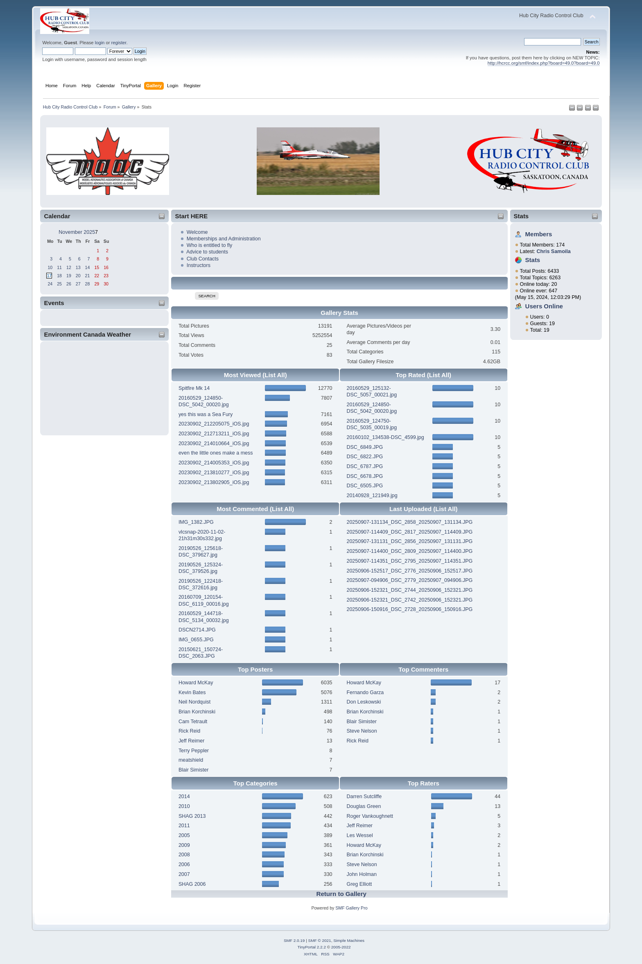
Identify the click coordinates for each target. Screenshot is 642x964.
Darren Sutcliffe (364, 796)
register (119, 42)
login (100, 42)
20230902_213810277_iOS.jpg (214, 472)
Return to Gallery (341, 893)
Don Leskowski (363, 702)
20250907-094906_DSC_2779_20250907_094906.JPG (409, 580)
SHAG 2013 (192, 816)
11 (59, 267)
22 (96, 275)
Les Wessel (359, 835)
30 (106, 283)
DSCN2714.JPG (197, 630)
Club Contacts (203, 259)
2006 (184, 864)
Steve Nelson (361, 731)
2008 (184, 855)
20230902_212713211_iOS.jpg (214, 434)
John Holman (361, 874)
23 (106, 275)
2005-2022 (341, 947)
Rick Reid (189, 731)
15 (96, 267)
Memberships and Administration (224, 239)
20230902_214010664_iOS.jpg (214, 443)
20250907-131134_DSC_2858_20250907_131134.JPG (409, 522)
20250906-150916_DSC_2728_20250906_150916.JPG (409, 609)
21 (87, 275)
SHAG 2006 (192, 884)
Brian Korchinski (197, 712)
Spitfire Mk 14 (194, 388)
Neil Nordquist (194, 702)
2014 (184, 796)
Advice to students (207, 252)
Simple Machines (348, 940)
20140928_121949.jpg (371, 495)
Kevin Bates (192, 692)
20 (78, 275)
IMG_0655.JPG (196, 640)
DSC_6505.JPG (364, 486)
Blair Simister (193, 770)
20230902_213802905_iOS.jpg (214, 482)
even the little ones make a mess (216, 453)
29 (96, 283)
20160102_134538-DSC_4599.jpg (385, 437)
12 (68, 267)
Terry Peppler (194, 751)
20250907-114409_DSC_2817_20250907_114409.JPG (409, 532)
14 (87, 267)
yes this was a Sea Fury (206, 414)
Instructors (198, 265)
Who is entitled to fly (210, 245)
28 (87, 283)
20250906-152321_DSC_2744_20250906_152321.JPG (409, 590)
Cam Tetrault (193, 721)
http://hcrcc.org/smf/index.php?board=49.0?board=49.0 (544, 63)
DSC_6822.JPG (364, 456)
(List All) (274, 374)
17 (49, 275)
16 (106, 267)
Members (538, 234)
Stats (521, 216)
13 (78, 267)
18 (59, 275)
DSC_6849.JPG (364, 447)
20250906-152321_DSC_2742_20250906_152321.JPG (409, 600)
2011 (184, 825)
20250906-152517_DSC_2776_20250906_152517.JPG (409, 571)
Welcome (197, 232)
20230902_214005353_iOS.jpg (214, 463)
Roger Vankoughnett (369, 816)
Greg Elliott (359, 884)
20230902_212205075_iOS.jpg (214, 424)
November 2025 (77, 232)
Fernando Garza (365, 692)
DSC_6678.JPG (364, 476)
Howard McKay (196, 683)
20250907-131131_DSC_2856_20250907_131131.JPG (409, 541)
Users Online (544, 306)
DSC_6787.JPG (364, 466)
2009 (184, 845)
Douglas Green (363, 806)
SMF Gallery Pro (351, 907)
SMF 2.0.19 (294, 940)
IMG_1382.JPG (196, 522)
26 (68, 283)
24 (49, 283)
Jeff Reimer (192, 741)
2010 (184, 806)
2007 (184, 874)
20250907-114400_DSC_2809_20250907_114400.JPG (409, 551)
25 (59, 283)
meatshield (191, 760)
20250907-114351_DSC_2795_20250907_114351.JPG (409, 561)
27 (78, 283)
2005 (184, 835)
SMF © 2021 (319, 940)
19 (68, 275)
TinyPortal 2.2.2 (311, 947)
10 (49, 267)
